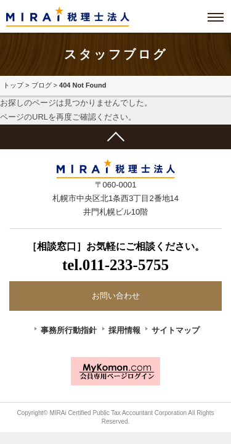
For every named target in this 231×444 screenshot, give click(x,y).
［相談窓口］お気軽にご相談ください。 (115, 258)
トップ (13, 85)
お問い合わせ (116, 295)
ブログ (41, 85)
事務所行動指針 (69, 330)
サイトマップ (176, 330)
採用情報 (124, 330)
